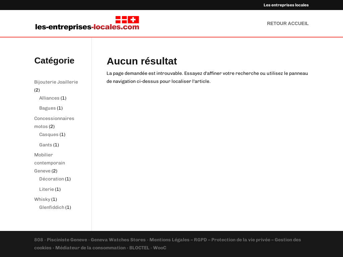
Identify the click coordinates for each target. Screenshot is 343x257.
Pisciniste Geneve (67, 240)
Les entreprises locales (286, 5)
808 (39, 240)
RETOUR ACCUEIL (287, 23)
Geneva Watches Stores (118, 240)
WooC (159, 248)
